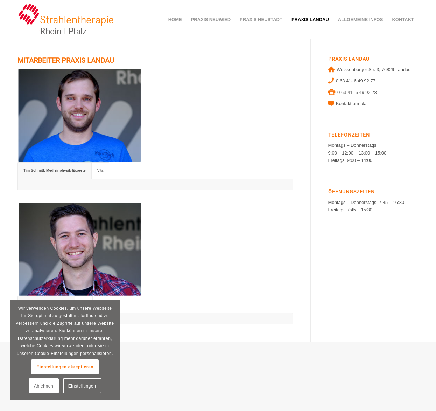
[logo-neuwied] (66, 19)
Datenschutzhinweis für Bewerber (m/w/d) (59, 384)
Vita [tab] (100, 170)
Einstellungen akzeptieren (64, 366)
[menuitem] (175, 19)
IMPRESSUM (31, 363)
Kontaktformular (352, 103)
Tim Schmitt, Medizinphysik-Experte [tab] (54, 170)
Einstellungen (82, 386)
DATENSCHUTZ (34, 373)
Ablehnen (44, 386)
